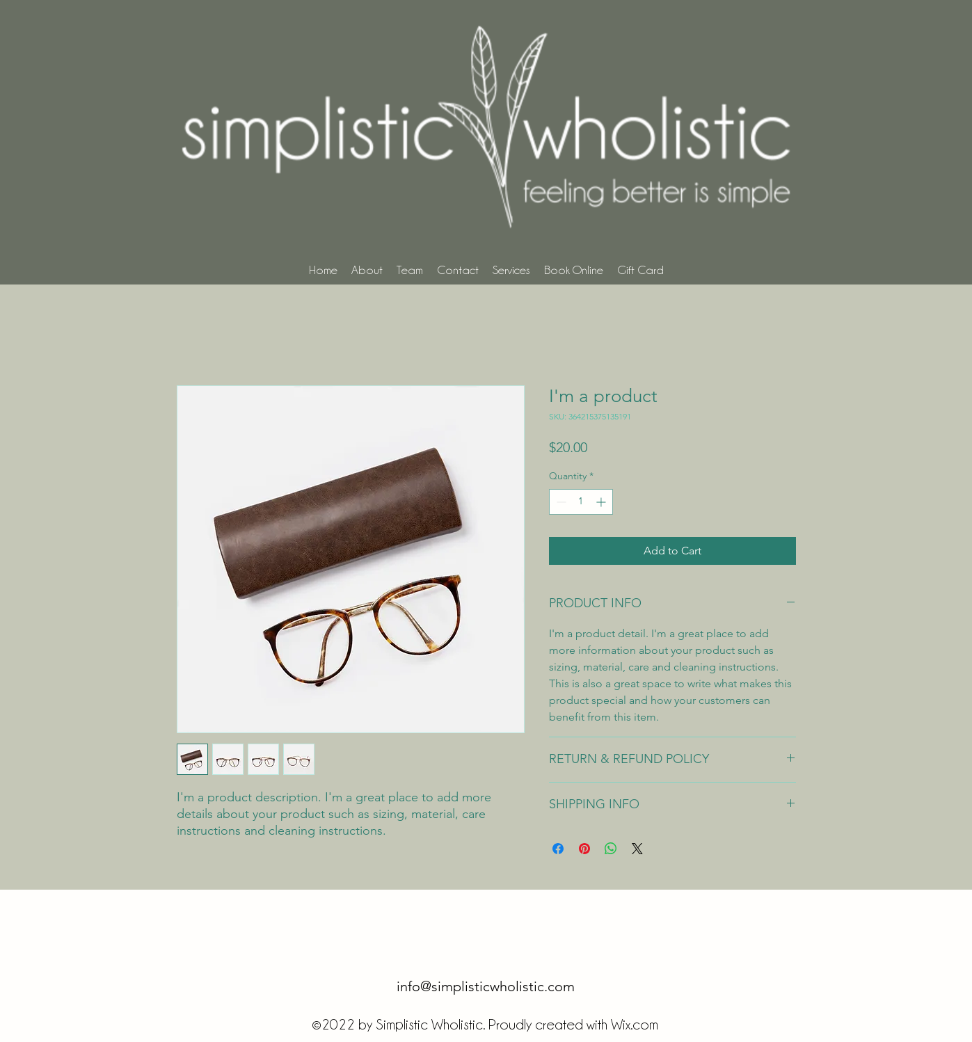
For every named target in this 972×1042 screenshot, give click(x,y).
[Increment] (602, 502)
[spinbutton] (580, 502)
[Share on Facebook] (558, 848)
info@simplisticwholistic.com (486, 986)
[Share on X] (637, 848)
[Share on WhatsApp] (611, 848)
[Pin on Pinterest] (584, 848)
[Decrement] (559, 502)
